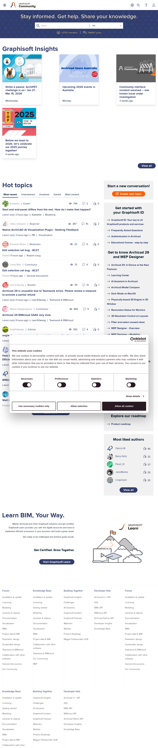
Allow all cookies (124, 406)
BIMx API (98, 554)
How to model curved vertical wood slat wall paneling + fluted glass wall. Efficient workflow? (48, 304)
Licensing (6, 548)
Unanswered (28, 141)
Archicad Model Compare (125, 234)
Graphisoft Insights (73, 543)
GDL (96, 548)
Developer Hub (102, 537)
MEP (35, 610)
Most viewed (72, 141)
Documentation (58, 287)
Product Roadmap (72, 580)
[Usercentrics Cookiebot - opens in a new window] (132, 339)
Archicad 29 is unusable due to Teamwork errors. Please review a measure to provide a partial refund (49, 239)
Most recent (10, 141)
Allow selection (79, 406)
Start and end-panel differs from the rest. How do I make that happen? (46, 156)
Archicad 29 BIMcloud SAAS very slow (26, 261)
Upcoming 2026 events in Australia (57, 88)
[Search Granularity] (105, 25)
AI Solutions (69, 554)
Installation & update (12, 543)
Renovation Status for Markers (128, 256)
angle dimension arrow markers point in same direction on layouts (44, 282)
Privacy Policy (59, 737)
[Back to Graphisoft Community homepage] (23, 5)
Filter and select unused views (128, 268)
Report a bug (34, 202)
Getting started (40, 554)
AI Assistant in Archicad (124, 228)
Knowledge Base (42, 537)
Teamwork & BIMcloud (61, 246)
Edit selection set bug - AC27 (20, 196)
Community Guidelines (93, 737)
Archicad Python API (104, 564)
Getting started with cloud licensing (130, 307)
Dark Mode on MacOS (123, 240)
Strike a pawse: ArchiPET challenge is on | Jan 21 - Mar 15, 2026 (19, 92)
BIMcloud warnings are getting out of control (30, 326)
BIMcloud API (100, 559)
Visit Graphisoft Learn (57, 507)
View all (147, 112)
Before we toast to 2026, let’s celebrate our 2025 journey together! (138, 92)
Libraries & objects (11, 559)
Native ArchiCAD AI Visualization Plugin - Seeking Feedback (40, 176)
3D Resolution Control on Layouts (129, 262)
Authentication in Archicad (126, 183)
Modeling (50, 161)
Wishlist (67, 575)
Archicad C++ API (102, 543)
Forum (5, 537)
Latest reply (8, 161)
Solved (57, 141)
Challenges (69, 548)
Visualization (45, 181)
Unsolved (44, 141)
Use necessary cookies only (33, 406)
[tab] (10, 141)
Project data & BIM (11, 580)
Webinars (68, 569)
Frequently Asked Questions (127, 176)
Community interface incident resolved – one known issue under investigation (98, 92)
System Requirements (123, 313)
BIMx (4, 575)
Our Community (9, 615)
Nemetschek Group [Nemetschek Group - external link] (90, 742)
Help (146, 5)
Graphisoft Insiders (73, 559)
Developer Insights (103, 569)
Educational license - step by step (129, 189)
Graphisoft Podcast (73, 564)
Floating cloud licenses (124, 291)
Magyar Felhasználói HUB (76, 585)
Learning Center (120, 221)
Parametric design (10, 585)
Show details (133, 396)
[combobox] (79, 25)
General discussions (37, 222)
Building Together (73, 537)
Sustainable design (11, 590)
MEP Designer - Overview (125, 274)
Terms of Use (74, 737)
